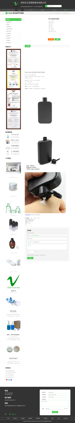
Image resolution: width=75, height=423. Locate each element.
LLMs (58, 418)
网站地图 (38, 418)
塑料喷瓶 (7, 24)
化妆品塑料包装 (57, 13)
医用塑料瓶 (8, 38)
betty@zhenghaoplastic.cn (10, 400)
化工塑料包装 (8, 33)
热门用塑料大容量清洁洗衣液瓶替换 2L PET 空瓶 (15, 145)
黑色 (31, 218)
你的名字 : (44, 392)
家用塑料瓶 (8, 35)
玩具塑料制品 (8, 26)
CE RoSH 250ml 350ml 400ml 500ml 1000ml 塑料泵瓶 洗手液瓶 (15, 134)
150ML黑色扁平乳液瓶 (34, 235)
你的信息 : (44, 399)
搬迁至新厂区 (13, 290)
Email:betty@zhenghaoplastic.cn (27, 6)
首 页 (8, 10)
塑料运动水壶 (8, 31)
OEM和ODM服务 (9, 28)
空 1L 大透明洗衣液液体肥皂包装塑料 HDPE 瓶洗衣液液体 (15, 151)
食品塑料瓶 (8, 40)
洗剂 (38, 218)
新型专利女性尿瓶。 (13, 311)
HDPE (35, 218)
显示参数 (50, 39)
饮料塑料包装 (8, 42)
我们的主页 (28, 214)
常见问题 (54, 10)
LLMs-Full (66, 418)
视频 (52, 418)
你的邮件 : (44, 394)
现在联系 (57, 39)
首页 (51, 13)
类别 (53, 13)
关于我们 (31, 10)
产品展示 (19, 10)
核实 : (43, 408)
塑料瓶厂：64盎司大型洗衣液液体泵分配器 (13, 334)
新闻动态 (43, 10)
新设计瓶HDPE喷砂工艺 (13, 358)
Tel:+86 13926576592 (38, 6)
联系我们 (66, 10)
